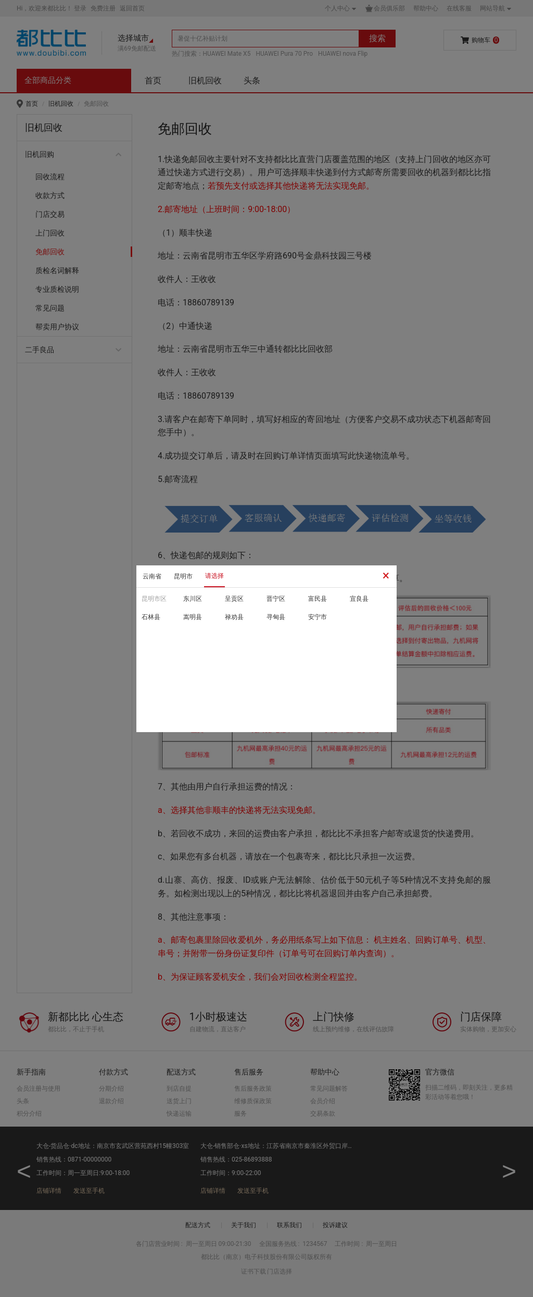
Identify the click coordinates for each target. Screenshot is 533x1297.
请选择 (214, 575)
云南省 (152, 576)
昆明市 (183, 576)
